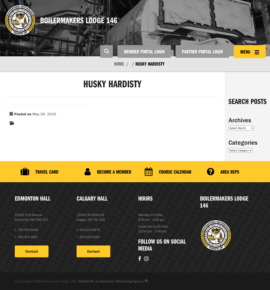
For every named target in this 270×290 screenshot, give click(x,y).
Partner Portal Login (202, 51)
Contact (31, 251)
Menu (249, 52)
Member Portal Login (144, 51)
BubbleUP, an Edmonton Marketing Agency (113, 281)
